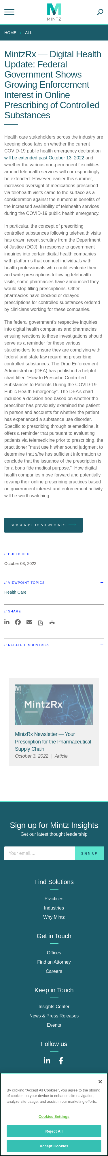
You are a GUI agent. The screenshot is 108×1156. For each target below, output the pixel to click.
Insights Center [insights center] (54, 1006)
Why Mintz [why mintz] (54, 917)
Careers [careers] (54, 971)
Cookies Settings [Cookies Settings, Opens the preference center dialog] (54, 1116)
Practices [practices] (54, 898)
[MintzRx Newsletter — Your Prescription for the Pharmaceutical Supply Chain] (53, 741)
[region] (54, 1114)
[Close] (100, 1081)
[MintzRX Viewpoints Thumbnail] (54, 704)
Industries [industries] (54, 907)
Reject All (53, 1131)
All (28, 32)
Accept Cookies (54, 1146)
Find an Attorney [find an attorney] (54, 962)
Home (10, 32)
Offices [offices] (54, 952)
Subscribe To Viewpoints (43, 525)
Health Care (15, 592)
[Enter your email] (54, 853)
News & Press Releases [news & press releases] (54, 1015)
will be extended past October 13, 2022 (44, 157)
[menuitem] (11, 32)
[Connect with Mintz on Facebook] (61, 1063)
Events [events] (54, 1025)
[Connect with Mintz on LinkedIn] (47, 1063)
